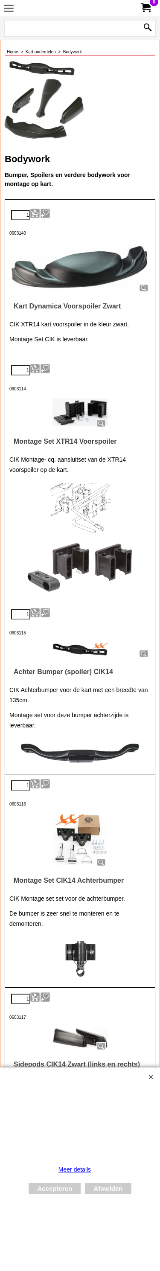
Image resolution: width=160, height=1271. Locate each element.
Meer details (74, 1169)
